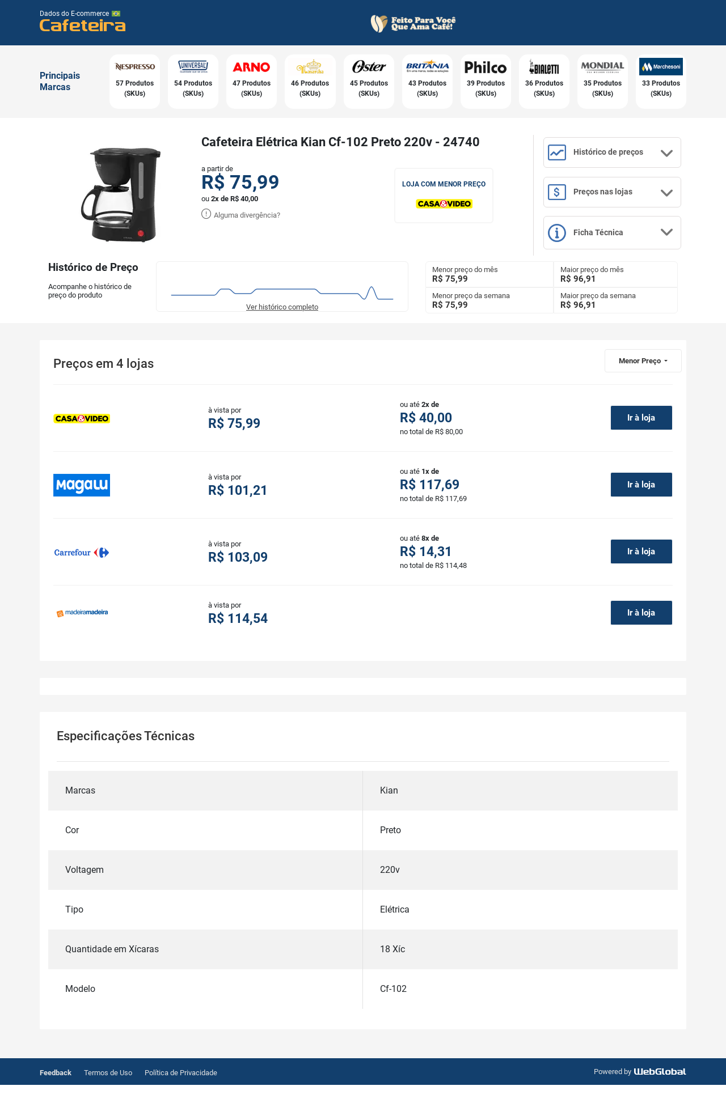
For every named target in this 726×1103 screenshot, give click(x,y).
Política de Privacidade (181, 1091)
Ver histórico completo (282, 324)
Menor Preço (640, 378)
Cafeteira (83, 25)
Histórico (619, 158)
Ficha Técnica (619, 249)
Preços (619, 203)
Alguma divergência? (240, 215)
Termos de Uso (108, 1091)
